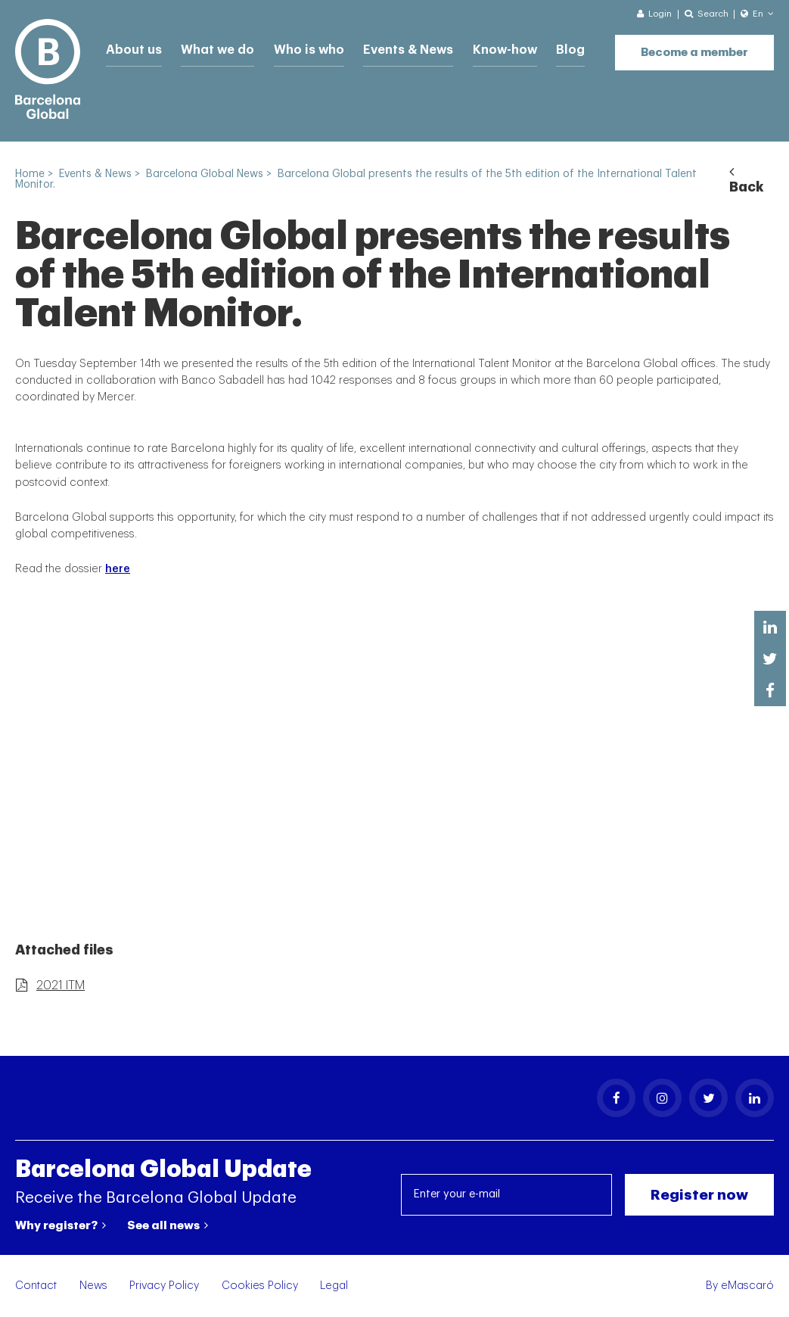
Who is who (292, 47)
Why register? (60, 1225)
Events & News (383, 47)
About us (131, 47)
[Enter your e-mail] (506, 1195)
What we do (208, 47)
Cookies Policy (260, 1285)
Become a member (694, 45)
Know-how (472, 47)
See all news (167, 1225)
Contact (36, 1285)
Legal (334, 1285)
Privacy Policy (164, 1285)
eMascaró (747, 1285)
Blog (534, 47)
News (93, 1285)
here (117, 568)
